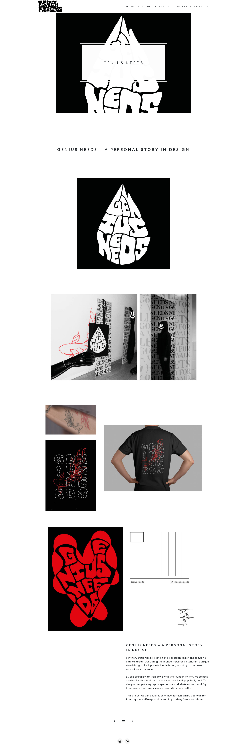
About (147, 6)
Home (130, 6)
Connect (201, 6)
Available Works (173, 6)
